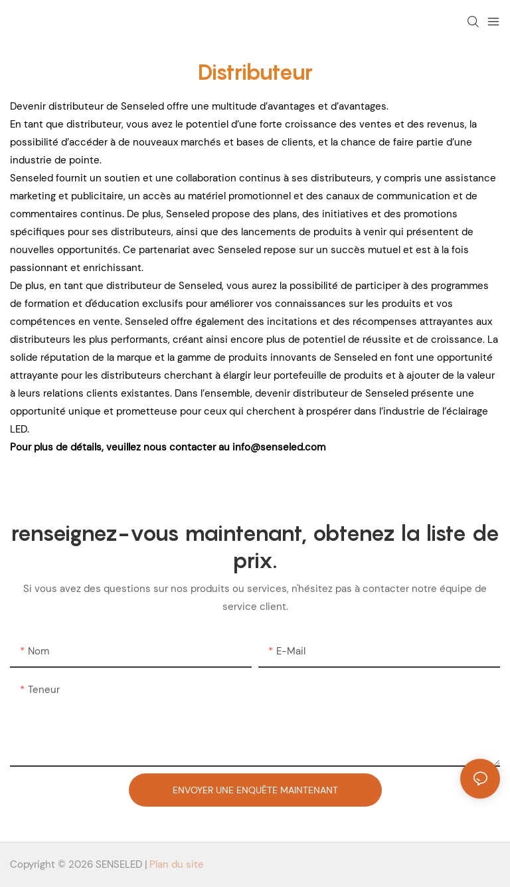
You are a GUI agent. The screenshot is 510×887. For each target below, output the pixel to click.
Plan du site (176, 864)
